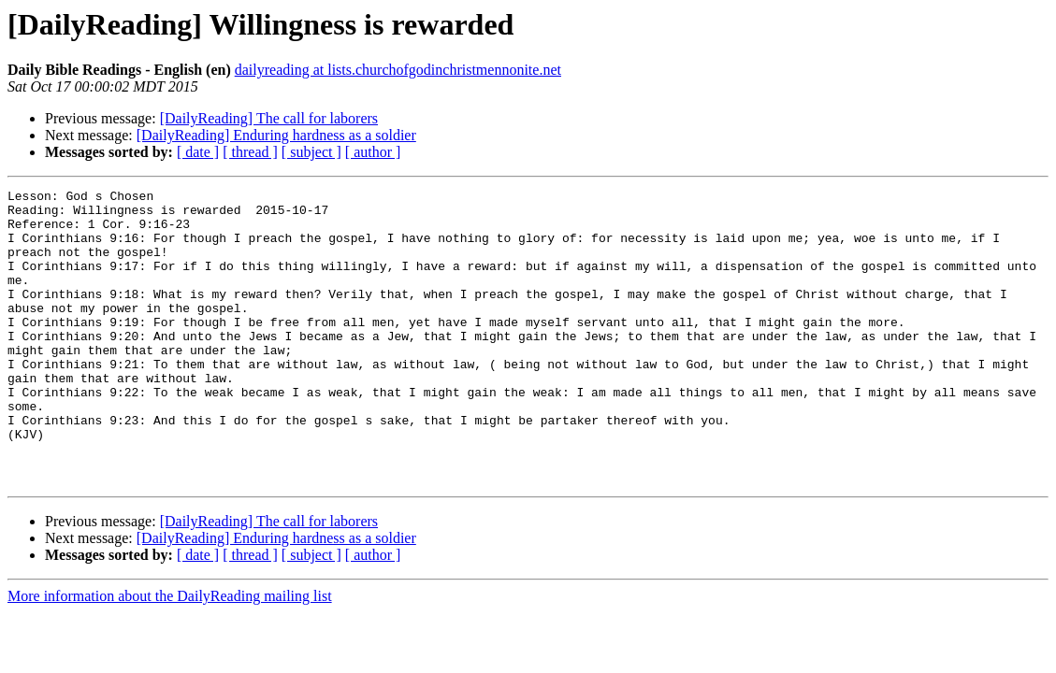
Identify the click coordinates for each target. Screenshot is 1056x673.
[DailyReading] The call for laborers (269, 118)
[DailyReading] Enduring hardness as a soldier (276, 135)
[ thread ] (250, 152)
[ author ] (373, 152)
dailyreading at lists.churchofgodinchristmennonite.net (398, 70)
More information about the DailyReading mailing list (169, 655)
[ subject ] (311, 152)
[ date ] (198, 152)
